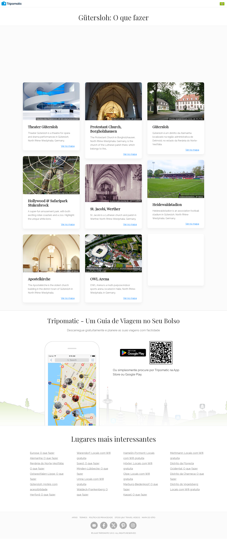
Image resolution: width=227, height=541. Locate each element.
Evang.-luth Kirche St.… (120, 200)
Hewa (75, 269)
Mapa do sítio (148, 520)
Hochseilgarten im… (60, 192)
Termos (83, 520)
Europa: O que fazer (42, 455)
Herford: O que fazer (42, 496)
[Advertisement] (113, 56)
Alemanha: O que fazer (44, 460)
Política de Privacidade (101, 520)
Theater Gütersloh (43, 126)
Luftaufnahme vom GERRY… (98, 270)
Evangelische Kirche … (121, 118)
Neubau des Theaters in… (47, 118)
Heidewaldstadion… (187, 196)
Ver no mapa (67, 145)
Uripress (74, 192)
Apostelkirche (39, 277)
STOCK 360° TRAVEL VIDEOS (127, 520)
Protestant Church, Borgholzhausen (106, 128)
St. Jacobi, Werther (105, 208)
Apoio (75, 520)
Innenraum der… (64, 269)
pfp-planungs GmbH (69, 118)
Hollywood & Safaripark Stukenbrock (48, 202)
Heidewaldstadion (167, 203)
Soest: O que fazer (88, 465)
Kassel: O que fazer (135, 496)
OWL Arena (99, 281)
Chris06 (136, 118)
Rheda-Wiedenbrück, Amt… (181, 118)
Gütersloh (161, 126)
